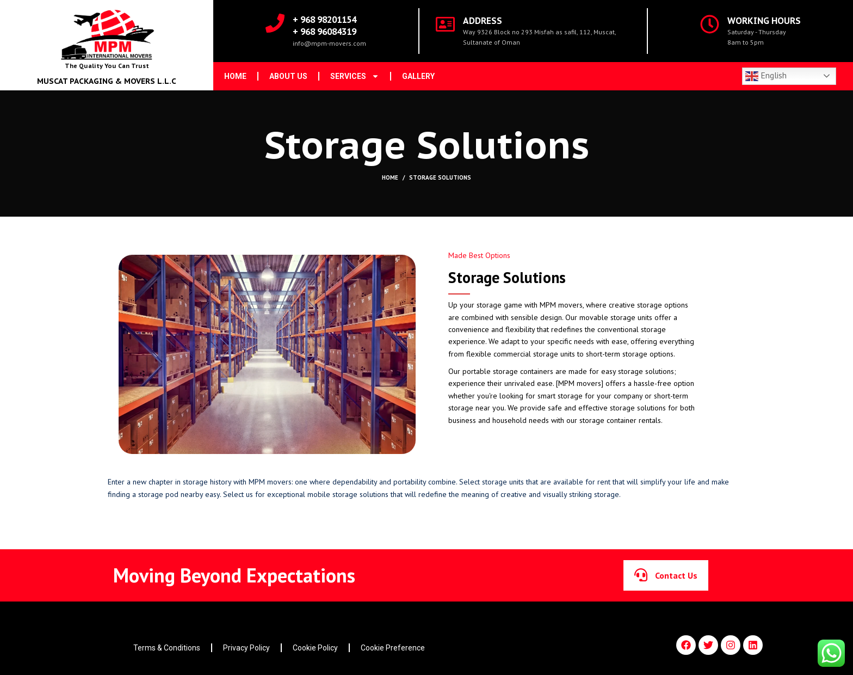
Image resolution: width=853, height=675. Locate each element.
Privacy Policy (246, 647)
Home (235, 76)
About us (288, 76)
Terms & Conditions (166, 647)
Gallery (418, 76)
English (766, 76)
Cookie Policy (315, 647)
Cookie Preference (393, 647)
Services (354, 76)
